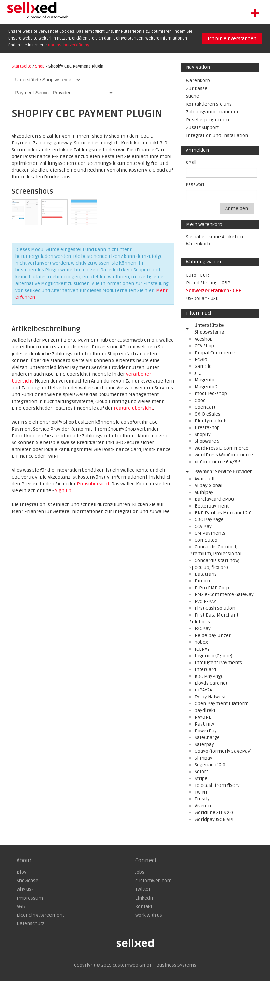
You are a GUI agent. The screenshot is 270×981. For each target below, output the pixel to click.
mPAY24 (203, 690)
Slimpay (203, 758)
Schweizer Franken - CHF (213, 291)
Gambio (203, 366)
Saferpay (204, 744)
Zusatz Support (202, 127)
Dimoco (203, 581)
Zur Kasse (197, 88)
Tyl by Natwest (210, 697)
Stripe (201, 778)
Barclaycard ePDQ (214, 499)
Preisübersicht (93, 484)
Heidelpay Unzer (213, 635)
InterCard (205, 669)
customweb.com (153, 881)
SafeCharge (207, 738)
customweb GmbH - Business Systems (154, 965)
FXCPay (203, 629)
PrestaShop (207, 428)
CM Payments (210, 533)
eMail (191, 162)
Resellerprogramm (207, 120)
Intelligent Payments (218, 663)
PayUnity (204, 724)
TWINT (201, 792)
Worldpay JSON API (214, 819)
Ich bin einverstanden (232, 39)
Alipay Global (208, 485)
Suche (192, 96)
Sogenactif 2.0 (210, 765)
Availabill (204, 479)
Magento (204, 380)
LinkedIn (145, 898)
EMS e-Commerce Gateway (224, 594)
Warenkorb (198, 80)
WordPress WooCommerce (224, 455)
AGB (21, 906)
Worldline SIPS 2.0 (214, 812)
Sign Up (63, 491)
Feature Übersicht (133, 408)
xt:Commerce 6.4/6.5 (218, 462)
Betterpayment (212, 506)
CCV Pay (203, 526)
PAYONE (203, 717)
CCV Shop (204, 346)
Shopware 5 (207, 441)
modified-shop (211, 393)
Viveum (203, 806)
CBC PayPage (209, 520)
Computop (206, 540)
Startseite (21, 66)
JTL (198, 373)
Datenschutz (30, 923)
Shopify (203, 434)
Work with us (148, 915)
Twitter (143, 889)
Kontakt (143, 906)
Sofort (201, 772)
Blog (22, 872)
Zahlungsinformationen (213, 112)
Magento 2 (206, 387)
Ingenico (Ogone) (213, 656)
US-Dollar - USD (202, 298)
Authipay (204, 492)
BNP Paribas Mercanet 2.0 (223, 513)
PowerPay (206, 731)
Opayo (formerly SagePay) (223, 751)
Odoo (200, 400)
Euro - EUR (197, 275)
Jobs (139, 872)
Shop (40, 66)
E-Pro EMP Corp (212, 588)
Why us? (25, 889)
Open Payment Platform (222, 703)
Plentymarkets (211, 421)
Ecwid (201, 359)
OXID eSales (208, 414)
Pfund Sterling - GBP (208, 283)
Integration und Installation (217, 135)
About (24, 860)
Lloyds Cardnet (211, 683)
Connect (146, 860)
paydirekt (205, 710)
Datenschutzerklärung (68, 45)
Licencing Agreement (40, 915)
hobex (201, 642)
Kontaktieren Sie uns (209, 104)
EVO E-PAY (205, 601)
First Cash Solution (215, 608)
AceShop (204, 339)
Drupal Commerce (215, 353)
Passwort (195, 184)
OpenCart (205, 407)
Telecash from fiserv (217, 785)
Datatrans (206, 574)
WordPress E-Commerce (221, 448)
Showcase (27, 881)
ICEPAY (202, 649)
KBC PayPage (209, 676)
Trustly (202, 799)
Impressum (30, 898)
